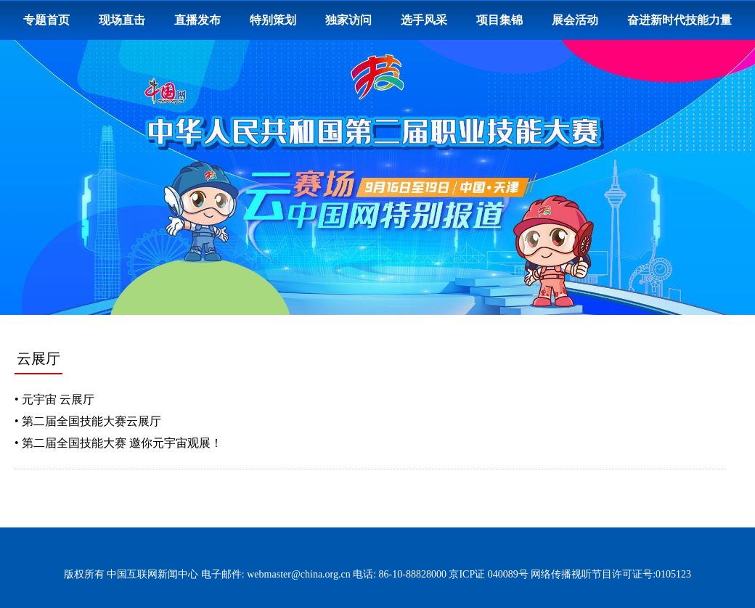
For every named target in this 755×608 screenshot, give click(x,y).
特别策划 (273, 20)
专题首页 (46, 20)
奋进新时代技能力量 (679, 20)
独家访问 (348, 20)
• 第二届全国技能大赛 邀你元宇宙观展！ (118, 443)
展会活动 (575, 20)
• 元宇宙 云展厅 (54, 399)
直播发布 (197, 20)
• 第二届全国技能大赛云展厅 (88, 421)
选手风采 (424, 20)
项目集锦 (499, 20)
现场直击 (122, 20)
